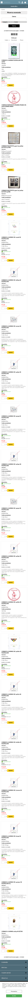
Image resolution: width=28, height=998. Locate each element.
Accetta (14, 995)
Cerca (14, 16)
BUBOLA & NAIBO (6, 116)
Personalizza (14, 991)
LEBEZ (3, 71)
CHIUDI (26, 983)
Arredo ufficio (14, 6)
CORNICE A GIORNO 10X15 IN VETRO (12, 931)
